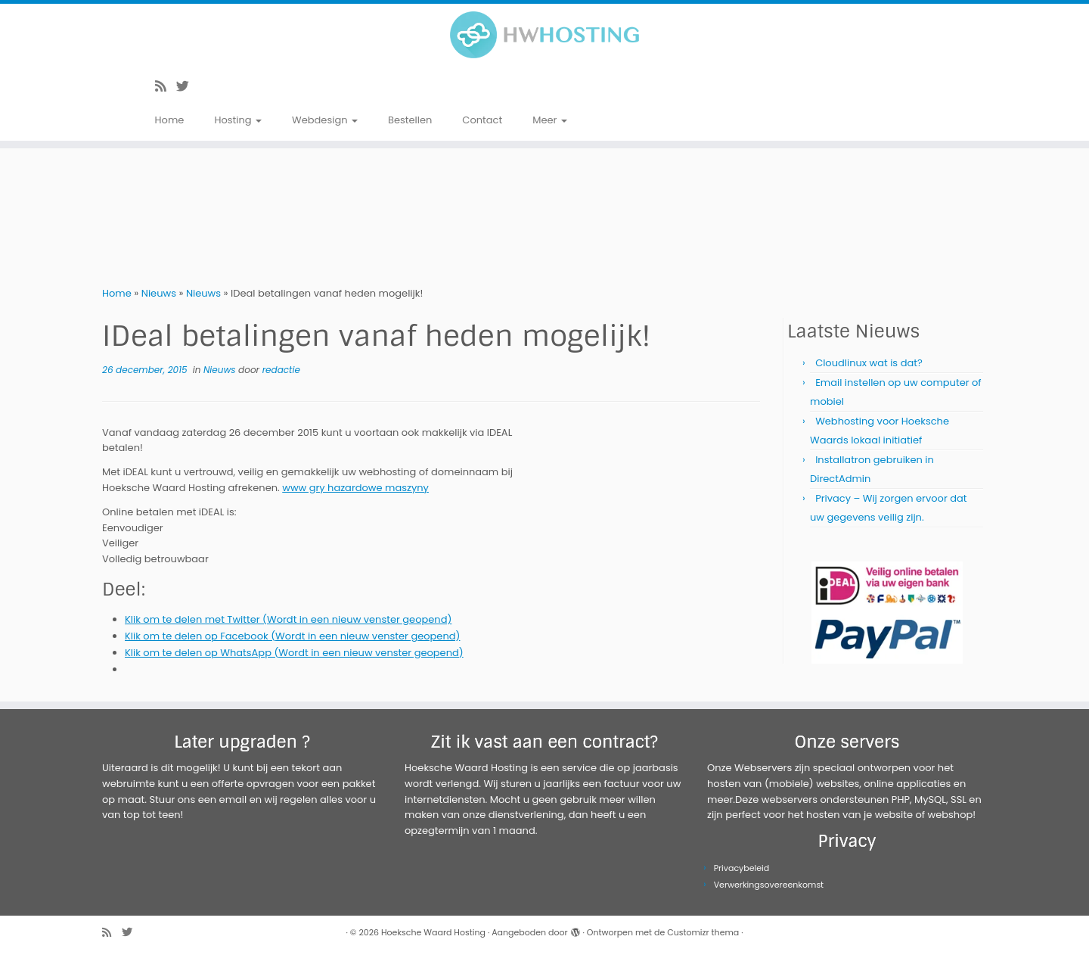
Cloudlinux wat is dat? (869, 363)
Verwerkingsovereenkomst (769, 885)
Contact (482, 120)
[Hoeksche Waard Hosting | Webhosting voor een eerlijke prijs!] (544, 34)
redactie (281, 369)
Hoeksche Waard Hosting (433, 932)
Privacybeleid (742, 868)
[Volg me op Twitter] (187, 86)
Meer (549, 120)
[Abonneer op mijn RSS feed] (165, 86)
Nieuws (158, 293)
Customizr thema (703, 932)
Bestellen (410, 120)
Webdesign (325, 120)
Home (170, 120)
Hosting (238, 120)
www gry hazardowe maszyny (355, 488)
